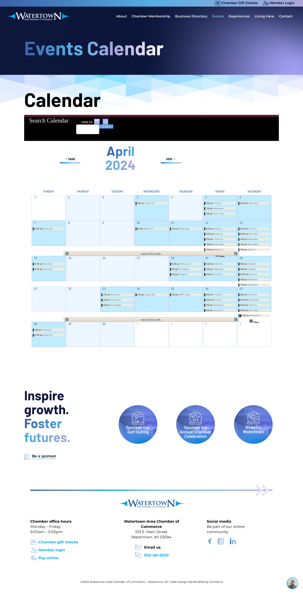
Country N (218, 310)
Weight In (183, 274)
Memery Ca (186, 264)
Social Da (218, 274)
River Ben (253, 203)
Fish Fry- (218, 203)
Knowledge (116, 305)
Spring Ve (48, 269)
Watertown (219, 208)
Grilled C (219, 234)
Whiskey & (255, 315)
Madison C (219, 249)
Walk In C (148, 229)
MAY (171, 159)
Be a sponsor (44, 456)
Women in (115, 294)
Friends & (218, 294)
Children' (252, 264)
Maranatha (184, 229)
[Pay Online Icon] (34, 557)
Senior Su (149, 203)
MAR (70, 159)
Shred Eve (254, 300)
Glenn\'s (218, 229)
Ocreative (216, 582)
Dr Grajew (184, 269)
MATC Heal (184, 294)
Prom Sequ (219, 213)
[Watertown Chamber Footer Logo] (151, 501)
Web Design (179, 582)
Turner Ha (218, 239)
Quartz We (116, 300)
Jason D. (252, 249)
